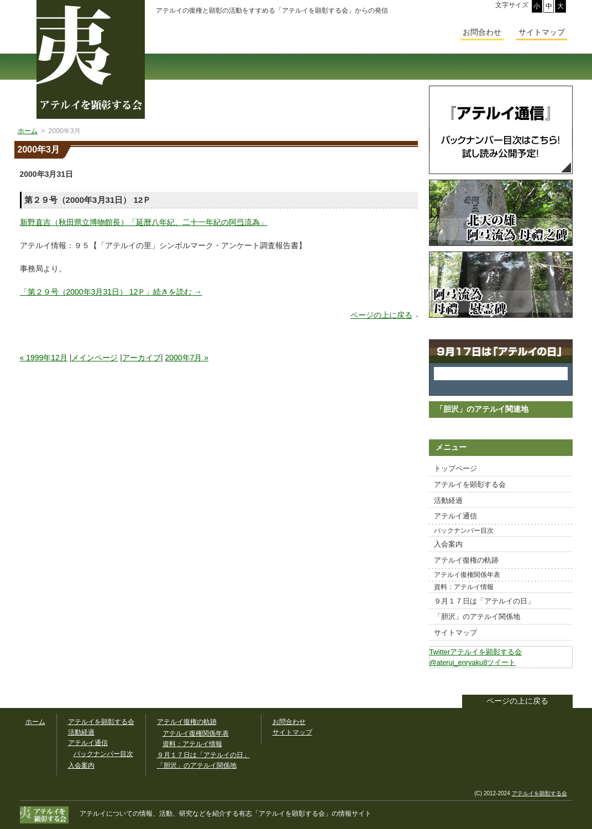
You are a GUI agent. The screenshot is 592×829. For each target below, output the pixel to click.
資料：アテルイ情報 (464, 587)
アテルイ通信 (455, 516)
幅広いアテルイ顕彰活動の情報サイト (90, 59)
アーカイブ (141, 357)
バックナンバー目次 (464, 530)
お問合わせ (482, 32)
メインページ (94, 357)
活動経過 (448, 500)
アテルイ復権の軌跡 (466, 560)
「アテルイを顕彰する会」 (285, 813)
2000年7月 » (187, 357)
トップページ (455, 468)
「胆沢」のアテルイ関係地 (477, 616)
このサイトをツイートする (564, 682)
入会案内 (448, 544)
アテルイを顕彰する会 (470, 484)
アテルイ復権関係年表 (467, 575)
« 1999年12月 (43, 357)
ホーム (35, 722)
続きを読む (111, 291)
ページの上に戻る (381, 315)
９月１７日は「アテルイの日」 (484, 601)
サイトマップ (455, 632)
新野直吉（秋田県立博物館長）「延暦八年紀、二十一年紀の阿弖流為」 (144, 222)
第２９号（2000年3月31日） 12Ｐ (87, 199)
